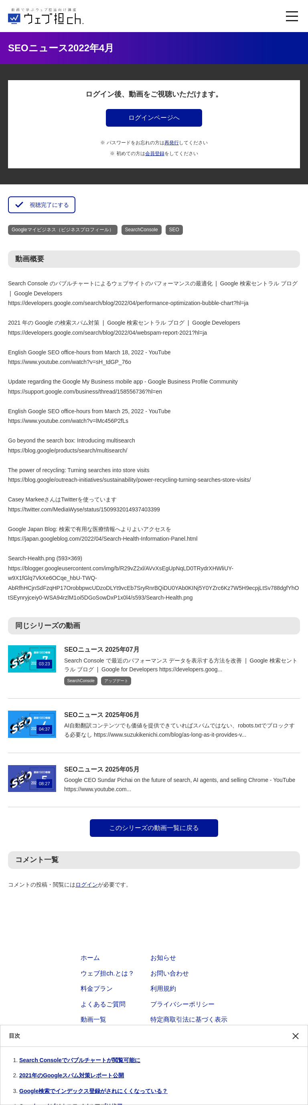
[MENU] (292, 16)
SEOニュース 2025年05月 (102, 769)
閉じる (296, 1040)
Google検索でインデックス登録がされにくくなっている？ (93, 1091)
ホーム (90, 957)
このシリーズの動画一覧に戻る (154, 827)
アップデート (116, 681)
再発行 (171, 142)
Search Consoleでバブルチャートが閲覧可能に (79, 1060)
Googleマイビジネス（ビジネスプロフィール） (63, 229)
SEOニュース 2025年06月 (102, 714)
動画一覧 (93, 1019)
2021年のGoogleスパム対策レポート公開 (71, 1075)
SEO (174, 229)
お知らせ (163, 957)
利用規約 (163, 988)
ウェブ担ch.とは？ (107, 973)
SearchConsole (141, 229)
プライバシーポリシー (182, 1004)
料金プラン (97, 988)
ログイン (86, 884)
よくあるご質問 (103, 1004)
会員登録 (154, 153)
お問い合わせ (169, 973)
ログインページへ (154, 117)
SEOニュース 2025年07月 (102, 649)
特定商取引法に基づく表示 (188, 1019)
